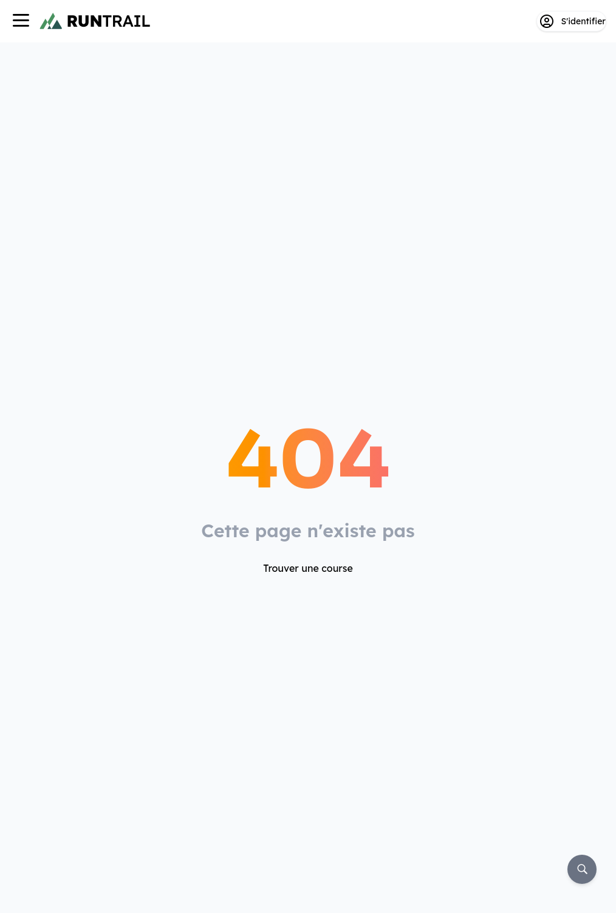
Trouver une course (308, 568)
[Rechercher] (582, 869)
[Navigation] (21, 21)
